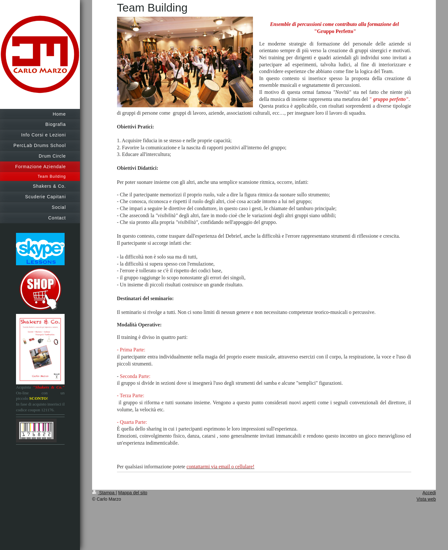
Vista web (426, 499)
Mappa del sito (132, 492)
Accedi (429, 492)
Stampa (104, 492)
